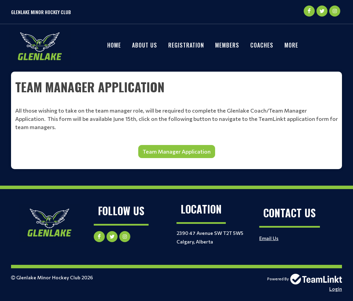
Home (114, 45)
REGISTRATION (186, 45)
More (291, 45)
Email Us (269, 238)
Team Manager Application (177, 151)
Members (227, 45)
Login (335, 289)
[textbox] (176, 86)
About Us (144, 45)
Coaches (261, 45)
